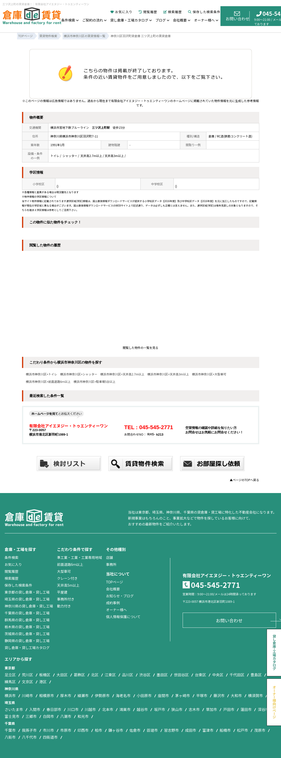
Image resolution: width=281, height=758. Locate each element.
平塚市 (201, 695)
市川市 (48, 730)
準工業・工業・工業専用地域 (79, 557)
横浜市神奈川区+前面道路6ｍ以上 (48, 381)
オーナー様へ (204, 20)
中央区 (217, 674)
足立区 (10, 674)
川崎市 (27, 695)
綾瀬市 (83, 695)
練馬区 (10, 681)
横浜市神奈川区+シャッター (78, 374)
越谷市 (142, 709)
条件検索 (68, 20)
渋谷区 (145, 674)
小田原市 (144, 695)
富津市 (208, 730)
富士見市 (12, 716)
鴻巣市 (124, 709)
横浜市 (10, 695)
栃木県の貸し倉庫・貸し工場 (27, 626)
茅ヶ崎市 (182, 695)
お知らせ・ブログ (120, 595)
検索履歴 (172, 11)
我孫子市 (29, 730)
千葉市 (10, 730)
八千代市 (29, 737)
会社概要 (180, 20)
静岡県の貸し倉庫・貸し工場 (27, 640)
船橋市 (225, 730)
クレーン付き (67, 578)
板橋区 (44, 674)
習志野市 (171, 730)
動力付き (64, 605)
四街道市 (50, 737)
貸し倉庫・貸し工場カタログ (27, 647)
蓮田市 (246, 709)
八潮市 (65, 716)
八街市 (10, 737)
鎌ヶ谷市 (115, 730)
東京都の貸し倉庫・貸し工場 (27, 592)
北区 (95, 674)
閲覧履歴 (148, 11)
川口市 (73, 709)
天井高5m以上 (68, 585)
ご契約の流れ (92, 20)
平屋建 (62, 592)
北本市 (107, 709)
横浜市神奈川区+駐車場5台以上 (94, 381)
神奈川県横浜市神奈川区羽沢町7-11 (74, 136)
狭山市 (176, 709)
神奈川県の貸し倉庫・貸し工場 (29, 605)
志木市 (194, 709)
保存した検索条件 (204, 11)
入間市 (34, 709)
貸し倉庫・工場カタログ (129, 20)
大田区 (62, 674)
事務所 (111, 564)
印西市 (83, 730)
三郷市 (31, 716)
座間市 (163, 695)
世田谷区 (181, 674)
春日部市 (53, 709)
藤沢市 (219, 695)
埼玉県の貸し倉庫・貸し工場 (27, 599)
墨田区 (162, 674)
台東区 (200, 674)
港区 (43, 681)
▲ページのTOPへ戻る (244, 480)
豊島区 (256, 674)
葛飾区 (79, 674)
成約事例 (113, 602)
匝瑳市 (152, 730)
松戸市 (242, 730)
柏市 (98, 730)
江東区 (110, 674)
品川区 (127, 674)
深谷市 (263, 709)
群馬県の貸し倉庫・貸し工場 (27, 619)
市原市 (65, 730)
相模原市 (46, 695)
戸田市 (228, 709)
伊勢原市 (102, 695)
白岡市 (48, 716)
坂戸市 (159, 709)
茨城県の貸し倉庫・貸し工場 (27, 633)
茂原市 (259, 730)
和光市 (83, 716)
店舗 (109, 557)
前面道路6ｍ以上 (70, 564)
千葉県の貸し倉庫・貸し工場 (27, 612)
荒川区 (27, 674)
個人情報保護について (123, 616)
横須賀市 (255, 695)
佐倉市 (135, 730)
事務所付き (65, 599)
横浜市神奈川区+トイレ (41, 374)
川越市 (90, 709)
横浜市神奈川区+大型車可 (209, 374)
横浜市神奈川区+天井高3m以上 (168, 374)
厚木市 (65, 695)
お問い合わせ (237, 16)
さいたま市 (14, 709)
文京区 (27, 681)
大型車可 (64, 571)
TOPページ (114, 581)
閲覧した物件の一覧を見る (140, 347)
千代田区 (237, 674)
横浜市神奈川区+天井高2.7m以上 (122, 374)
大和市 (236, 695)
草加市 (211, 709)
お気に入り (121, 11)
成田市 (190, 730)
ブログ (160, 20)
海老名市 (123, 695)
